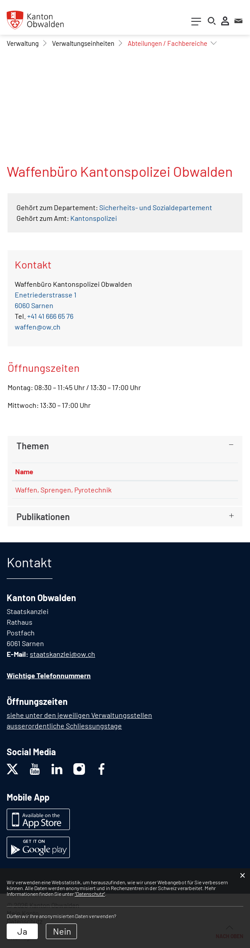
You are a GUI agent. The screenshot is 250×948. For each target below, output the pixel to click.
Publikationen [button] (43, 516)
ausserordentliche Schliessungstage (64, 725)
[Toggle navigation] (196, 23)
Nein (62, 931)
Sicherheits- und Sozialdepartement (155, 207)
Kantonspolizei (93, 218)
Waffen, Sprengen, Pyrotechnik (63, 489)
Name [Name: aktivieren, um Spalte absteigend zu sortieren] (24, 471)
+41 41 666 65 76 (50, 316)
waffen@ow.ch (37, 326)
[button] (23, 43)
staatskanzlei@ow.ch (62, 654)
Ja (22, 931)
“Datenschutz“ (90, 894)
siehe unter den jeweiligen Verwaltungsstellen (79, 715)
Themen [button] (32, 445)
